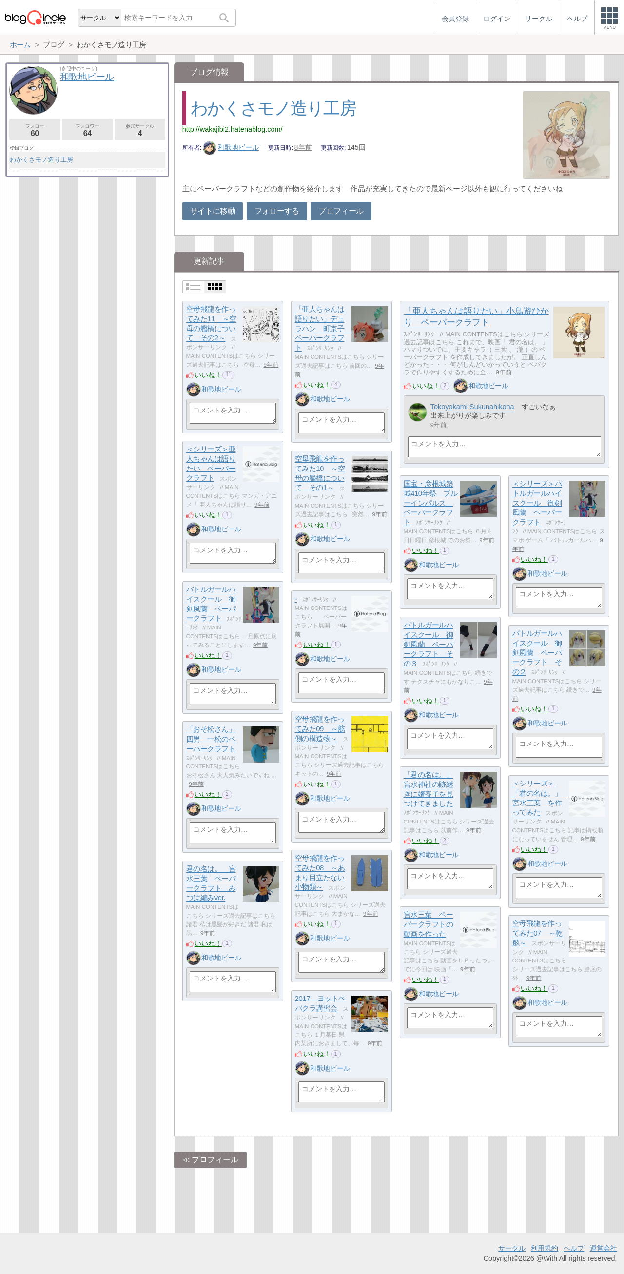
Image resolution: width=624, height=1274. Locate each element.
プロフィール (340, 211)
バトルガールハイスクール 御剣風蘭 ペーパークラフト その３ (428, 644)
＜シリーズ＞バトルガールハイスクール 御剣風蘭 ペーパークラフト (537, 503)
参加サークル (140, 130)
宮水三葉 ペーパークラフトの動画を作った (428, 924)
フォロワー (87, 130)
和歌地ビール (231, 147)
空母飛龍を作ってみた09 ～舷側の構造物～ (320, 729)
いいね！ (208, 375)
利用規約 (544, 1248)
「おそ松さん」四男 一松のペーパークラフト (211, 739)
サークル (512, 1248)
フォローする (276, 211)
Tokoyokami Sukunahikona (472, 407)
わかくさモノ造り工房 (273, 108)
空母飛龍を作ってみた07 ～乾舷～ (537, 933)
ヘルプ (574, 1248)
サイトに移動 (212, 211)
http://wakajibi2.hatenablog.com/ (232, 129)
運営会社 (603, 1248)
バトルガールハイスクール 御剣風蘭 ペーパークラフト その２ (537, 652)
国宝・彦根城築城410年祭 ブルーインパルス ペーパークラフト (431, 503)
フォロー (34, 130)
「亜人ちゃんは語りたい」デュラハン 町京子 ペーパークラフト (323, 328)
